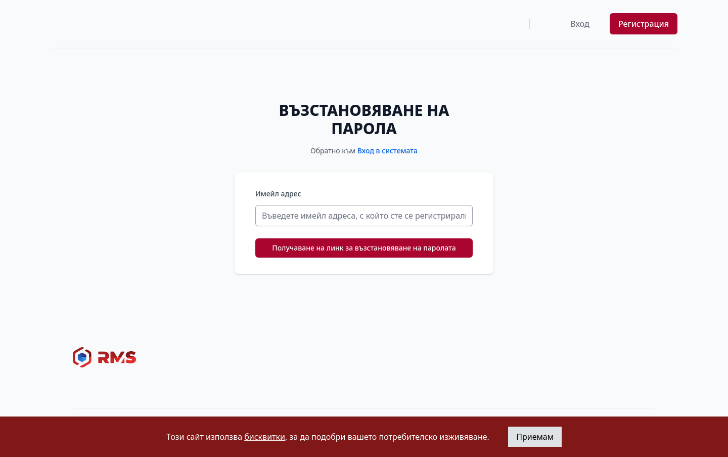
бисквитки (264, 436)
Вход (579, 23)
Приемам (535, 436)
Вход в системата (387, 150)
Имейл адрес (278, 193)
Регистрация (643, 23)
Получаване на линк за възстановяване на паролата (364, 248)
